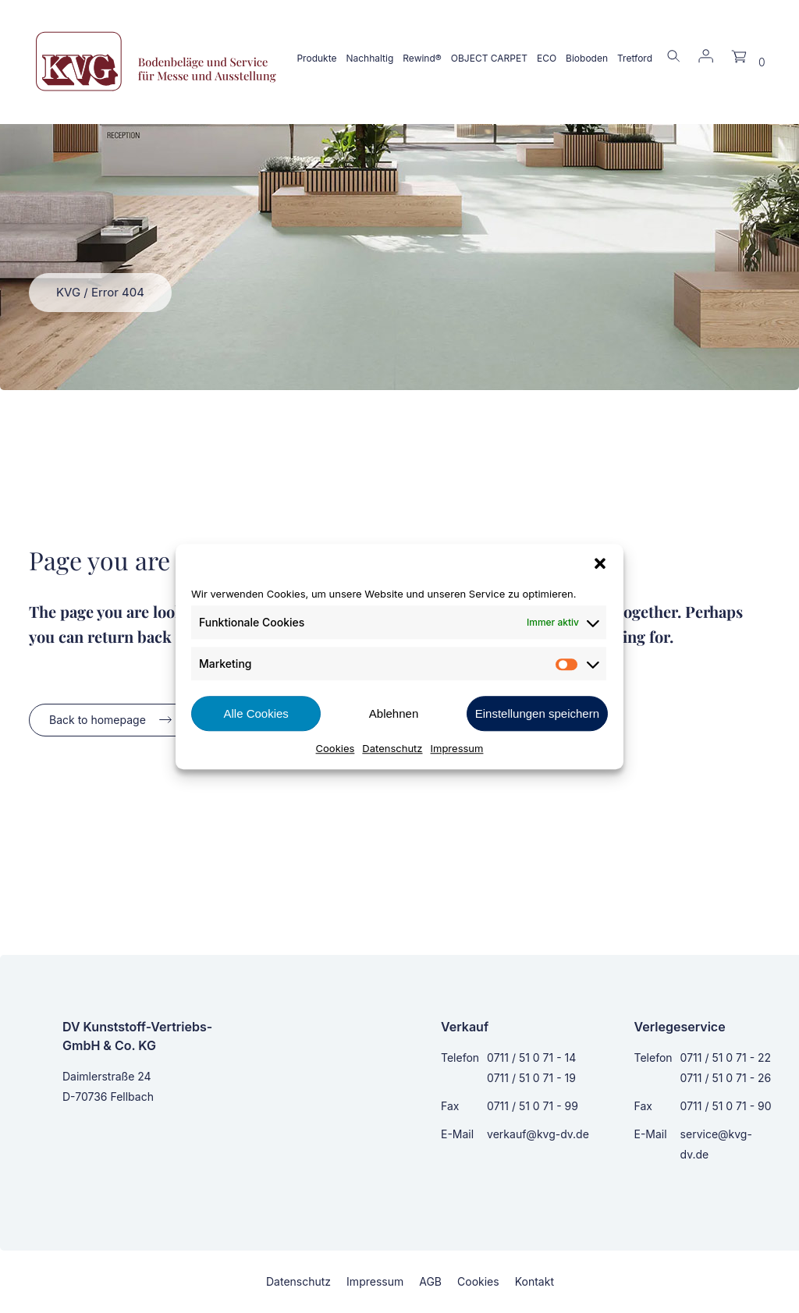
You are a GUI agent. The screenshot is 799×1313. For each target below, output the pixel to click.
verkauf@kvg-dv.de (538, 1134)
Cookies (335, 748)
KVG (68, 292)
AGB (430, 1281)
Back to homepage (97, 719)
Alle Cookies (255, 713)
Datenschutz (392, 748)
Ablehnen (393, 713)
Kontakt (534, 1281)
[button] (600, 563)
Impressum (457, 748)
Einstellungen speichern (537, 713)
